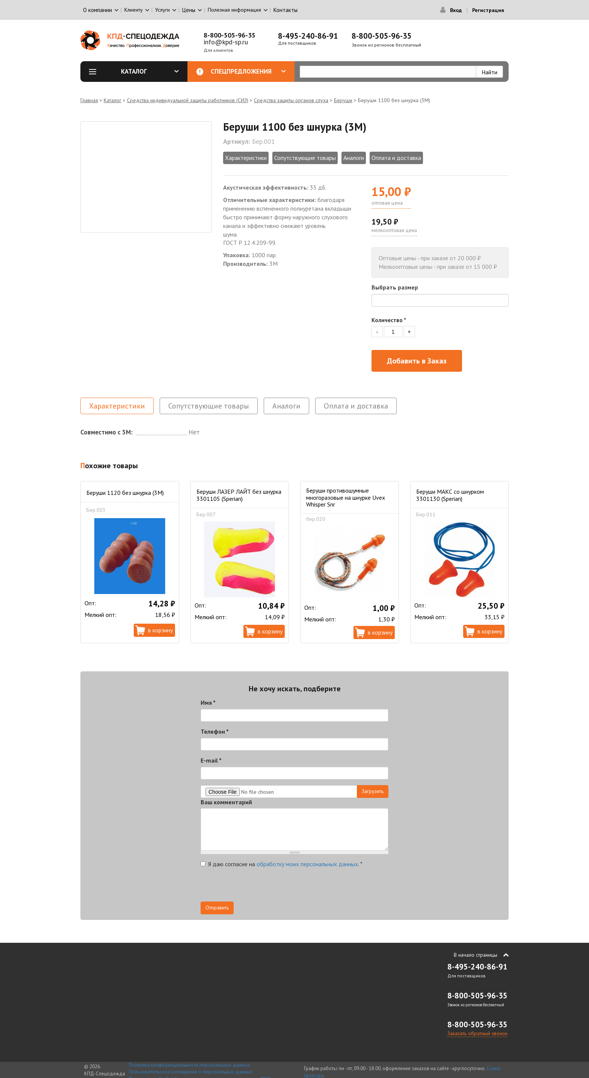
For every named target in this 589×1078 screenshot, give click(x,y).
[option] (146, 177)
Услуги (162, 9)
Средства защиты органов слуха (291, 100)
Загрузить (373, 791)
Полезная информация (234, 9)
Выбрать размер (395, 287)
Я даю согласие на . (281, 864)
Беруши (343, 100)
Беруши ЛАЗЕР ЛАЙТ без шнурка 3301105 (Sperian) (238, 495)
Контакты (285, 10)
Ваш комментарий (226, 802)
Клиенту (133, 9)
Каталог (150, 71)
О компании (97, 10)
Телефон (215, 731)
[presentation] (258, 887)
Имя (208, 702)
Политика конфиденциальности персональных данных (189, 1065)
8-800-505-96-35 (229, 35)
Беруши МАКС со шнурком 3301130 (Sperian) (450, 495)
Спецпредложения (248, 71)
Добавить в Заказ (417, 361)
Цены (188, 10)
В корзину (160, 630)
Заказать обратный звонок (477, 1033)
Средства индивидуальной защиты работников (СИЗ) (187, 100)
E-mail (211, 760)
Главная (89, 100)
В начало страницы (475, 954)
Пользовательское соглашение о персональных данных (191, 1072)
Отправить (217, 907)
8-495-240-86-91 (308, 36)
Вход (456, 10)
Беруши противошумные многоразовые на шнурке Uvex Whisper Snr (345, 497)
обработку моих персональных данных (307, 864)
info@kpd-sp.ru (226, 42)
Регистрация (488, 10)
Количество (389, 320)
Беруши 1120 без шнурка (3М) (125, 492)
